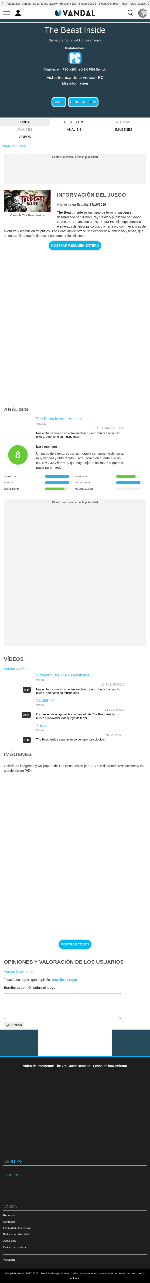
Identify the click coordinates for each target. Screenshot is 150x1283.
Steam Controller (109, 3)
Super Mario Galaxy (45, 3)
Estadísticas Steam (83, 102)
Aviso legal (9, 1240)
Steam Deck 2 (87, 3)
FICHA (25, 122)
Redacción (9, 1215)
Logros (59, 102)
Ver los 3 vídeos (17, 669)
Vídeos (25, 137)
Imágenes (123, 129)
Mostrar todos (75, 944)
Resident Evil (68, 3)
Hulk (124, 3)
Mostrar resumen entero (75, 245)
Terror (96, 40)
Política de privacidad (16, 1234)
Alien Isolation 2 (140, 3)
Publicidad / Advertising (17, 1227)
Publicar (14, 1025)
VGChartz (9, 1259)
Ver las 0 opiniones (19, 971)
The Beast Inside (75, 29)
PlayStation (13, 3)
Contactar (9, 1221)
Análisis (74, 129)
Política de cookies (14, 1247)
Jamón (26, 3)
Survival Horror (77, 40)
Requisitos (74, 122)
